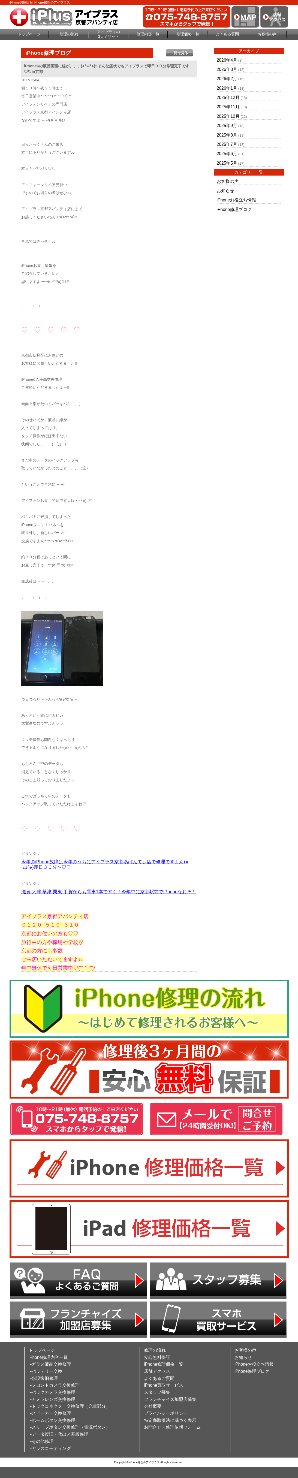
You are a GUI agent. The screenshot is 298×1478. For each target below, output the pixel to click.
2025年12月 (228, 97)
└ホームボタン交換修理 (52, 1420)
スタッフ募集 (157, 1392)
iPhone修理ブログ (234, 209)
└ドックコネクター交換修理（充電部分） (69, 1406)
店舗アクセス (157, 1371)
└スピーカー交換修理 (50, 1413)
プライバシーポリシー (166, 1413)
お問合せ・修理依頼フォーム (172, 1427)
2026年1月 (227, 88)
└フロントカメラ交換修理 (54, 1385)
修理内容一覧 (148, 34)
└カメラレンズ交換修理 (52, 1399)
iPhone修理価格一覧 (163, 1364)
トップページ (29, 34)
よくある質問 (227, 34)
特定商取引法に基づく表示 (170, 1420)
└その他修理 (41, 1441)
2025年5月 (227, 163)
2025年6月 (227, 153)
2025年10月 (228, 116)
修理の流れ (69, 34)
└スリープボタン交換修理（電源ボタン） (69, 1427)
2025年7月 (227, 144)
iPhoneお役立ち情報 (236, 200)
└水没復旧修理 (43, 1378)
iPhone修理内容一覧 (48, 1357)
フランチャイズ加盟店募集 (170, 1399)
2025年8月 (227, 135)
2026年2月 (227, 78)
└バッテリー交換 (45, 1371)
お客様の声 (267, 34)
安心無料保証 (157, 1357)
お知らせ (225, 190)
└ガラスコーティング (50, 1448)
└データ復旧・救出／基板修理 (58, 1434)
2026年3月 (227, 69)
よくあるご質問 (159, 1378)
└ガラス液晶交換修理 (50, 1364)
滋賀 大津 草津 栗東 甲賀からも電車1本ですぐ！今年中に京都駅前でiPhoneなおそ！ (108, 891)
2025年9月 (227, 125)
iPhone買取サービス (163, 1385)
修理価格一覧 (187, 34)
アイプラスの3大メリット (108, 34)
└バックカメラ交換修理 (52, 1392)
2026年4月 (227, 60)
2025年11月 (228, 106)
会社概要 (152, 1406)
